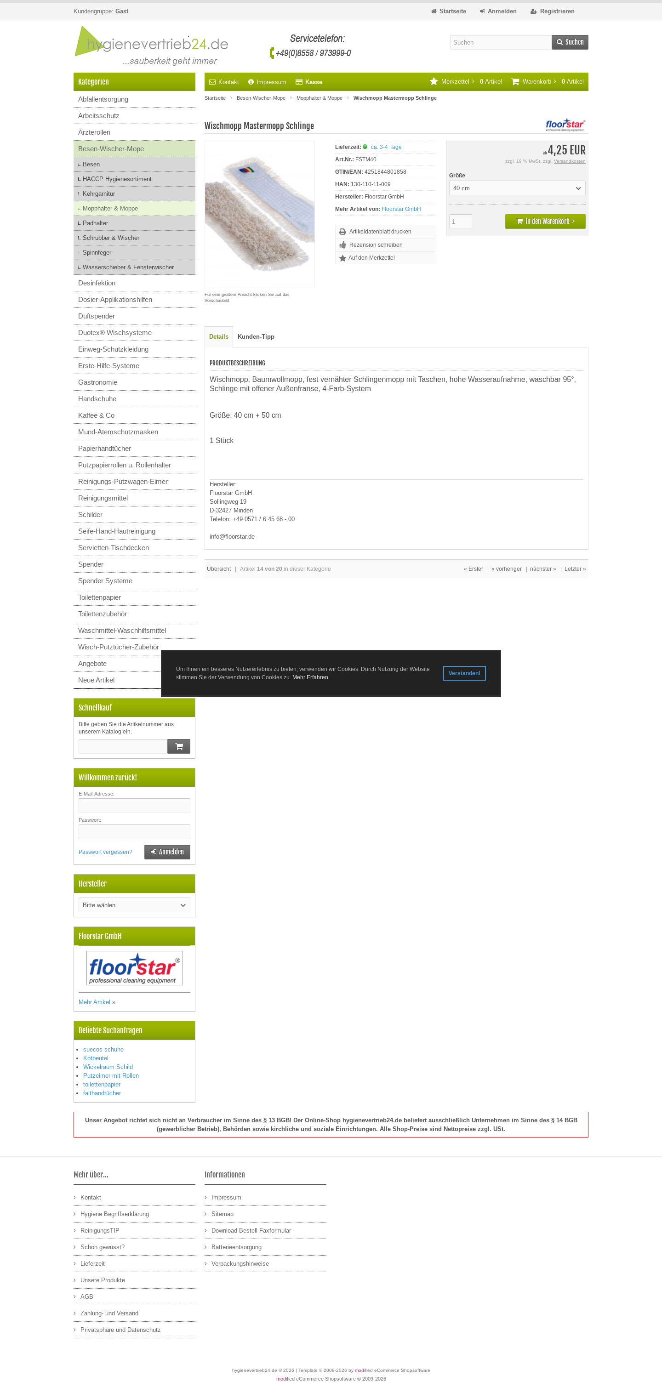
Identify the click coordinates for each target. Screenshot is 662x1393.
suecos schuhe (103, 1049)
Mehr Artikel (94, 1002)
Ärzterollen (94, 132)
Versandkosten (570, 161)
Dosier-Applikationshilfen (115, 299)
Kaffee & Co (96, 415)
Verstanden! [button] (464, 673)
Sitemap (219, 1213)
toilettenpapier (101, 1084)
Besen (91, 164)
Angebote (92, 663)
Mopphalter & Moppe (110, 208)
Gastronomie (97, 382)
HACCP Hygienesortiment (117, 179)
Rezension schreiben (376, 245)
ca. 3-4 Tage (386, 147)
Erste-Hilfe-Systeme (108, 366)
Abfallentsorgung (103, 99)
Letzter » (575, 569)
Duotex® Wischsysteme (115, 332)
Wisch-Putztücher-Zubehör (118, 647)
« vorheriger (506, 569)
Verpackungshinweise (237, 1263)
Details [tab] (218, 336)
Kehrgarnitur (99, 193)
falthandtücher (102, 1093)
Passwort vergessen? (105, 852)
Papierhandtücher (104, 448)
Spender (90, 564)
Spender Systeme (105, 581)
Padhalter (95, 223)
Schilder (90, 514)
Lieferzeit (89, 1263)
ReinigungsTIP (97, 1230)
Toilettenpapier (99, 597)
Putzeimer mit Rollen (111, 1075)
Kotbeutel (95, 1058)
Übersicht (219, 569)
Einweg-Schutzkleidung (113, 349)
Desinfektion (96, 283)
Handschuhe (97, 399)
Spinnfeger (97, 252)
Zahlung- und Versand (106, 1313)
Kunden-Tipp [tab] (256, 336)
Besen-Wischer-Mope (111, 149)
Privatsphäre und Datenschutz (117, 1329)
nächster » (543, 569)
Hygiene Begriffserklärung (111, 1213)
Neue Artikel (96, 680)
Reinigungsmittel (103, 498)
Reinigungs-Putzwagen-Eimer (123, 481)
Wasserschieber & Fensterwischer (128, 267)
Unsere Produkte (99, 1280)
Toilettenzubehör (102, 614)
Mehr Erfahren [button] (310, 677)
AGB (83, 1296)
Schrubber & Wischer (111, 237)
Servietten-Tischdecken (113, 548)
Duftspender (96, 316)
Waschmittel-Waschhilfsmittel (122, 630)
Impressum (267, 82)
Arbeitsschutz (99, 115)
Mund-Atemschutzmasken (118, 432)
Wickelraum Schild (108, 1066)
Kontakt (224, 82)
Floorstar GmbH (401, 209)
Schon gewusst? (99, 1247)
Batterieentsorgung (233, 1247)
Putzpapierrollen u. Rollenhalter (124, 465)
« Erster (473, 569)
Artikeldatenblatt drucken (380, 231)
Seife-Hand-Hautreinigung (116, 531)
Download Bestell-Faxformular (248, 1230)
